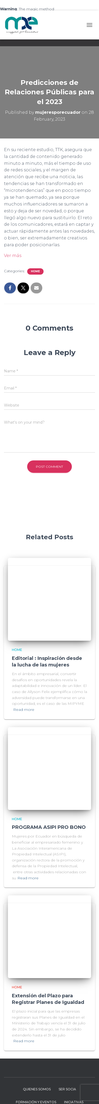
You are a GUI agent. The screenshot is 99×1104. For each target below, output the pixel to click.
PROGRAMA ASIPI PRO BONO (49, 827)
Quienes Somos (37, 1089)
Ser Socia (67, 1089)
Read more (23, 709)
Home (35, 271)
